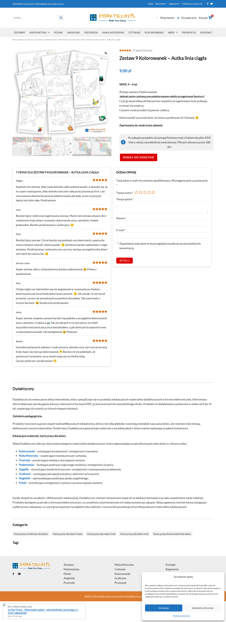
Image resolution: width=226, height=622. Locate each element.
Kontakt (206, 32)
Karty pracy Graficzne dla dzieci (31, 533)
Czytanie (134, 32)
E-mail (121, 230)
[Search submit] (61, 17)
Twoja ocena (124, 192)
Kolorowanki (154, 32)
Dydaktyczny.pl (133, 596)
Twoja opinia (125, 199)
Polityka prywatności (181, 615)
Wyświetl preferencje (202, 608)
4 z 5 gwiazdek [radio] (149, 192)
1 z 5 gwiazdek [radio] (136, 192)
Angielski (73, 32)
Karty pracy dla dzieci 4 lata (74, 39)
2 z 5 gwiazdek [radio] (141, 192)
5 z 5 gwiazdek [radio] (153, 192)
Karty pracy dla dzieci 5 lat (101, 533)
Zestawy (19, 32)
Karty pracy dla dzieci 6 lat (134, 533)
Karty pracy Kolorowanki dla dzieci (172, 533)
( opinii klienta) (142, 50)
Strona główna (18, 39)
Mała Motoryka (113, 32)
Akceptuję (164, 608)
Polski (58, 32)
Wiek (173, 32)
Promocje (189, 32)
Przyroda (91, 32)
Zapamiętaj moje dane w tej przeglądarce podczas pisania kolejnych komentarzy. (160, 246)
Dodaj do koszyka (138, 157)
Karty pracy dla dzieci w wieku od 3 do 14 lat (44, 39)
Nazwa (121, 218)
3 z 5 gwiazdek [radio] (145, 192)
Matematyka (40, 32)
